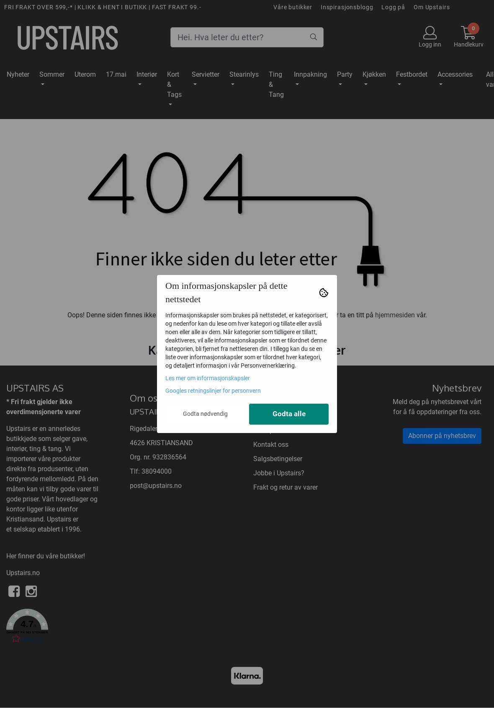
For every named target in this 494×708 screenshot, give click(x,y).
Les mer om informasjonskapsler (207, 378)
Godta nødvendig (205, 413)
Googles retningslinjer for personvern (213, 390)
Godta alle (289, 414)
